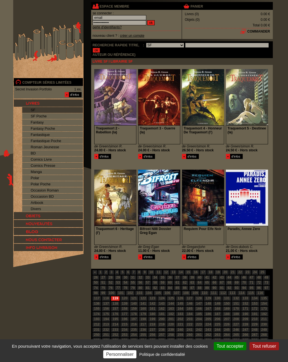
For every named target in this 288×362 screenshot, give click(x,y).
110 (204, 293)
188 (227, 314)
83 (162, 288)
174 (97, 314)
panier (196, 6)
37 (177, 277)
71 (251, 282)
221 (180, 324)
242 (199, 330)
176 (115, 314)
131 (227, 298)
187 (217, 314)
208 (236, 319)
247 (245, 330)
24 (255, 272)
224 (208, 324)
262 (208, 335)
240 (180, 330)
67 (222, 282)
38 (184, 277)
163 (171, 309)
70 (244, 282)
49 (266, 277)
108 (186, 293)
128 (199, 298)
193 (97, 319)
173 (264, 309)
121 (134, 298)
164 (180, 309)
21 (233, 272)
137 (106, 304)
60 (170, 282)
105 (158, 293)
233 (115, 330)
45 (236, 277)
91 (222, 288)
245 (227, 330)
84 (170, 288)
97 (266, 288)
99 (103, 293)
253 (124, 335)
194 (106, 319)
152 (245, 304)
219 (162, 324)
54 (125, 282)
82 (155, 288)
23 (247, 272)
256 (152, 335)
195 (115, 319)
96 (259, 288)
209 (245, 319)
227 (236, 324)
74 (96, 288)
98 (96, 293)
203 (189, 319)
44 (229, 277)
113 (232, 293)
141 (143, 304)
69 (236, 282)
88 (199, 288)
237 (152, 330)
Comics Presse (43, 165)
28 (110, 277)
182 (171, 314)
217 (143, 324)
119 (115, 298)
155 (97, 309)
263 (217, 335)
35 (162, 277)
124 (162, 298)
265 (236, 335)
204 (199, 319)
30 (125, 277)
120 (124, 298)
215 (124, 324)
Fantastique (40, 135)
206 (217, 319)
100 (111, 293)
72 (259, 282)
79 (133, 288)
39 (192, 277)
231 (97, 330)
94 (244, 288)
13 (173, 272)
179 (143, 314)
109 (195, 293)
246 (236, 330)
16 (195, 272)
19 (218, 272)
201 (171, 319)
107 (176, 293)
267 (255, 335)
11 (158, 272)
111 (214, 293)
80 (140, 288)
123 (152, 298)
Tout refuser (264, 346)
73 (266, 282)
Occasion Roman (45, 190)
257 (162, 335)
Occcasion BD (42, 196)
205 (208, 319)
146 (189, 304)
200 (162, 319)
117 (97, 298)
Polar (35, 178)
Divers (36, 209)
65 (207, 282)
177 (124, 314)
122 (143, 298)
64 (199, 282)
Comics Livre (41, 159)
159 (134, 309)
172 (255, 309)
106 (167, 293)
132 (236, 298)
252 (115, 335)
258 (171, 335)
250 (97, 335)
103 (139, 293)
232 (106, 330)
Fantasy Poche (43, 128)
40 (199, 277)
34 (155, 277)
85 (177, 288)
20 (225, 272)
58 (155, 282)
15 (188, 272)
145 (180, 304)
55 (133, 282)
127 (189, 298)
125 (171, 298)
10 (151, 272)
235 (134, 330)
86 (184, 288)
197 (134, 319)
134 (255, 298)
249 (264, 330)
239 (171, 330)
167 (208, 309)
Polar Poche (41, 184)
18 (210, 272)
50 (96, 282)
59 (162, 282)
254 (134, 335)
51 (103, 282)
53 (118, 282)
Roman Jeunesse (45, 147)
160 (143, 309)
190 (245, 314)
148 (208, 304)
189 (236, 314)
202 (180, 319)
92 (229, 288)
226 (227, 324)
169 (227, 309)
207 (227, 319)
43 (222, 277)
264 (227, 335)
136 (97, 304)
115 (251, 293)
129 (208, 298)
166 (199, 309)
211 (264, 319)
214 (115, 324)
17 (203, 272)
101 (121, 293)
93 (236, 288)
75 (103, 288)
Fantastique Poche (46, 141)
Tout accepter (230, 346)
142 (152, 304)
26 (96, 277)
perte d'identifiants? (107, 27)
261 (199, 335)
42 (214, 277)
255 (143, 335)
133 (245, 298)
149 (217, 304)
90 (214, 288)
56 (140, 282)
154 (264, 304)
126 (180, 298)
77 (118, 288)
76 (110, 288)
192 (264, 314)
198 (143, 319)
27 (103, 277)
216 (134, 324)
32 (140, 277)
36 (170, 277)
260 (189, 335)
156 (106, 309)
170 (236, 309)
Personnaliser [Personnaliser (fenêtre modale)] (120, 354)
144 (171, 304)
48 (259, 277)
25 (262, 272)
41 (207, 277)
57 (148, 282)
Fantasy (37, 122)
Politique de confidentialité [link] (162, 354)
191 (255, 314)
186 (208, 314)
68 (229, 282)
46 (244, 277)
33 (148, 277)
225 (217, 324)
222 (189, 324)
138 (115, 304)
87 (192, 288)
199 (152, 319)
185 (199, 314)
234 (124, 330)
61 (177, 282)
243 (208, 330)
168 (217, 309)
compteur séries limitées (46, 83)
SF (33, 110)
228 (245, 324)
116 (260, 293)
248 (255, 330)
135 (264, 298)
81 (148, 288)
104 (149, 293)
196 (124, 319)
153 (255, 304)
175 (106, 314)
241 (189, 330)
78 (125, 288)
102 (130, 293)
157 (115, 309)
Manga (36, 172)
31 (133, 277)
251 (106, 335)
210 (255, 319)
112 (223, 293)
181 (162, 314)
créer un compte (132, 36)
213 (106, 324)
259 (180, 335)
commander (258, 31)
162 (162, 309)
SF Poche (39, 116)
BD (33, 153)
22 (240, 272)
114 (241, 293)
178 (134, 314)
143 (162, 304)
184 (189, 314)
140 (134, 304)
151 (236, 304)
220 (171, 324)
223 (199, 324)
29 (118, 277)
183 (180, 314)
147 (199, 304)
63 (192, 282)
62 (184, 282)
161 (152, 309)
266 (245, 335)
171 (245, 309)
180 (152, 314)
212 (97, 324)
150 (227, 304)
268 (264, 335)
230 (264, 324)
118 (106, 298)
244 (217, 330)
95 (251, 288)
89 (207, 288)
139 (124, 304)
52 (110, 282)
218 (152, 324)
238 (162, 330)
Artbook (37, 203)
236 (143, 330)
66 (214, 282)
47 (251, 277)
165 (189, 309)
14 (181, 272)
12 (166, 272)
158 (124, 309)
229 (255, 324)
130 (217, 298)
